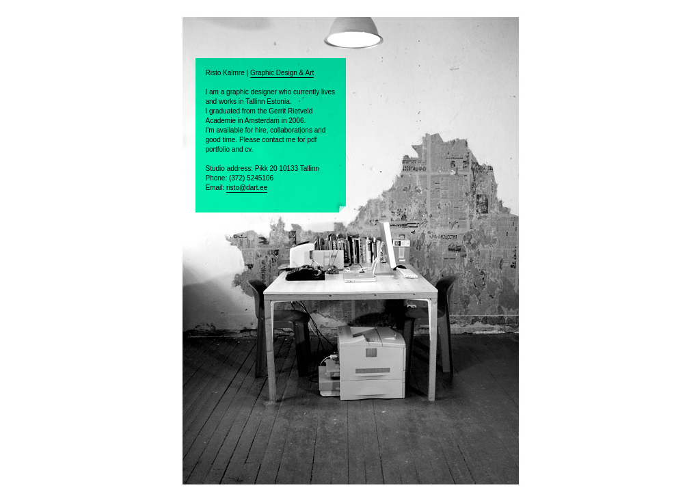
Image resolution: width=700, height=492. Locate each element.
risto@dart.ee (246, 187)
